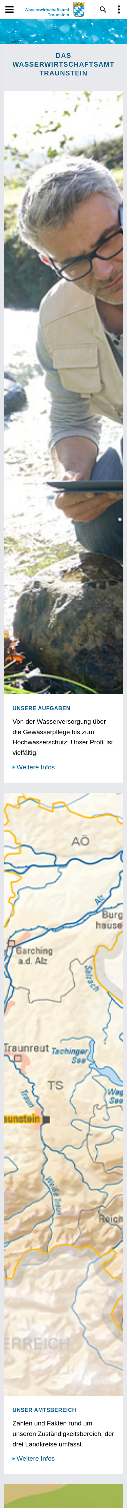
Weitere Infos (36, 767)
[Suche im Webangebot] (103, 9)
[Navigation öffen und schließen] (9, 9)
